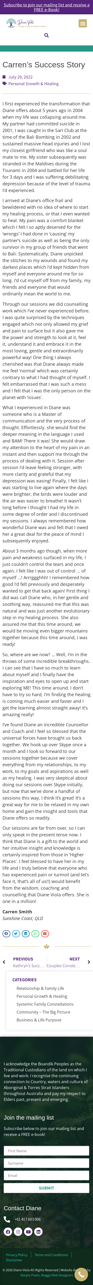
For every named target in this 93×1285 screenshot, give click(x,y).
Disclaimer (14, 1260)
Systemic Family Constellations (45, 1004)
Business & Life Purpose (39, 1020)
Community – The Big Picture (43, 1012)
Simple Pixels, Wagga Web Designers (46, 1275)
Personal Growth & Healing (33, 83)
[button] (83, 23)
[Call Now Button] (81, 1274)
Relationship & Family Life (40, 988)
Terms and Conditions (51, 1254)
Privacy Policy (16, 1254)
